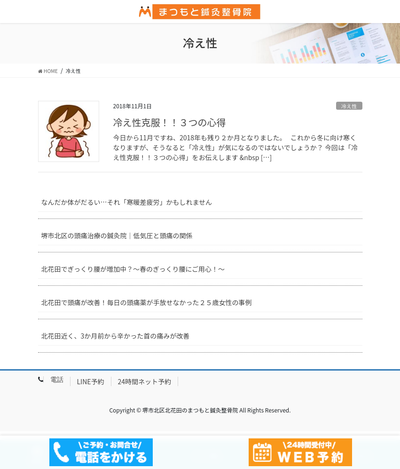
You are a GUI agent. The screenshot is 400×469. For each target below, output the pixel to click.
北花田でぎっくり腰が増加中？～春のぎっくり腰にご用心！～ (133, 269)
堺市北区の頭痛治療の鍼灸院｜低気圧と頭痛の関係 (117, 235)
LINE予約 (90, 381)
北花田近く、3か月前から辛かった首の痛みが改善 (115, 335)
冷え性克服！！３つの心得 (169, 122)
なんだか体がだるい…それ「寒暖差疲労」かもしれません (126, 202)
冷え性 (349, 106)
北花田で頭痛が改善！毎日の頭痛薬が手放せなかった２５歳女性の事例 (146, 302)
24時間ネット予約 (145, 381)
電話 (56, 379)
